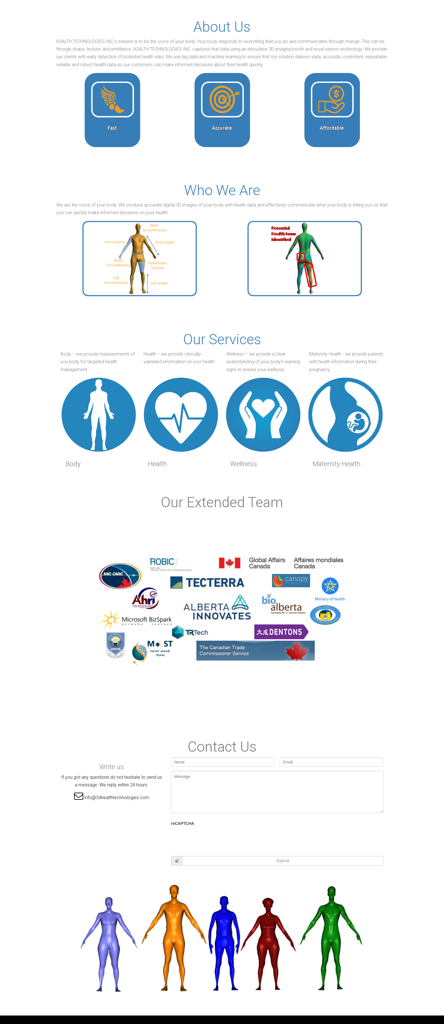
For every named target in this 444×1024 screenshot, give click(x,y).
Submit (282, 861)
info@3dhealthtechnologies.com (116, 797)
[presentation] (214, 839)
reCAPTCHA (182, 823)
